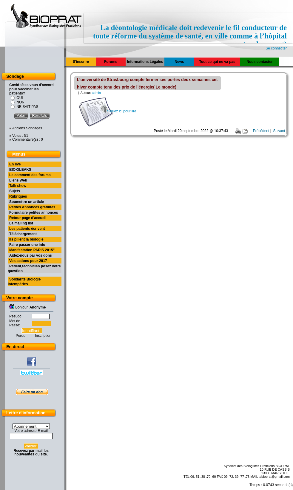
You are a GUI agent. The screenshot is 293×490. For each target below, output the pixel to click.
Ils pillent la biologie (26, 239)
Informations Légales (145, 62)
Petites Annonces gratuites (32, 207)
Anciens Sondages (27, 128)
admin (96, 92)
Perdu (20, 336)
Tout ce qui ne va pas (217, 62)
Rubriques (18, 196)
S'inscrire (81, 62)
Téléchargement (23, 234)
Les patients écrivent (27, 229)
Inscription (43, 336)
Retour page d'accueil (27, 218)
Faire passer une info (27, 245)
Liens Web (18, 180)
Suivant (279, 131)
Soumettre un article (26, 202)
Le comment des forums (30, 175)
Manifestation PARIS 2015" (32, 250)
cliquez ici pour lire (121, 111)
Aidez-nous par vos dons (30, 255)
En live (15, 164)
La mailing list (21, 223)
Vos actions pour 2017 (28, 261)
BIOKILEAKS (20, 170)
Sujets (14, 191)
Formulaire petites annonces (33, 212)
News (179, 62)
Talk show (17, 186)
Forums (110, 62)
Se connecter (276, 48)
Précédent (261, 131)
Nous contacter (259, 62)
